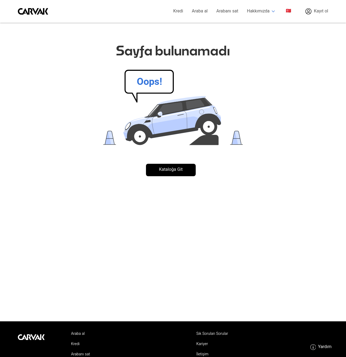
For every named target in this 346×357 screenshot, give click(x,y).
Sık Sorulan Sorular (212, 334)
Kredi (178, 11)
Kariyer (202, 344)
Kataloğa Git (171, 169)
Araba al (200, 11)
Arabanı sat (227, 11)
